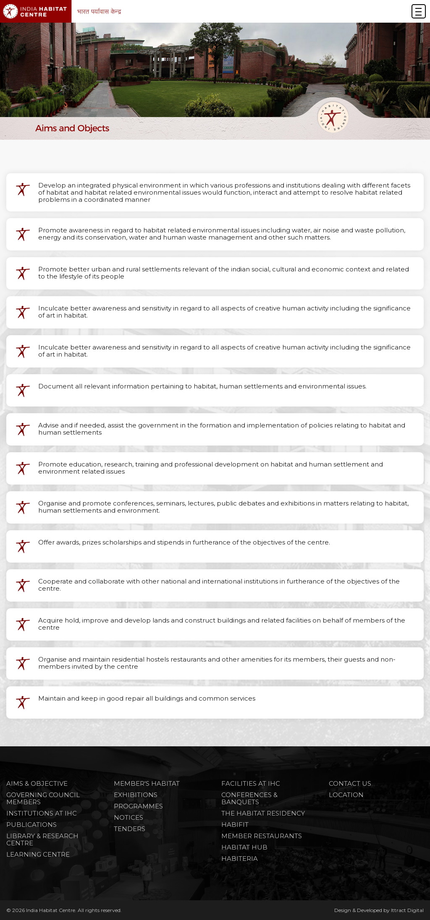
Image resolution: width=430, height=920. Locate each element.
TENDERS (129, 829)
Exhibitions (135, 795)
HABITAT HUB (244, 847)
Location (346, 795)
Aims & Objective (37, 783)
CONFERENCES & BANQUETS (249, 798)
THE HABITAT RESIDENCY (263, 813)
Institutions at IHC (41, 813)
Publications (31, 825)
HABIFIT (235, 825)
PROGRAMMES (138, 806)
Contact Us (350, 783)
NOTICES (128, 817)
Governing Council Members (43, 798)
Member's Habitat (147, 783)
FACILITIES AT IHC (250, 783)
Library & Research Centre (42, 839)
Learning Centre (38, 854)
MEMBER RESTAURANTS (261, 836)
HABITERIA (239, 859)
